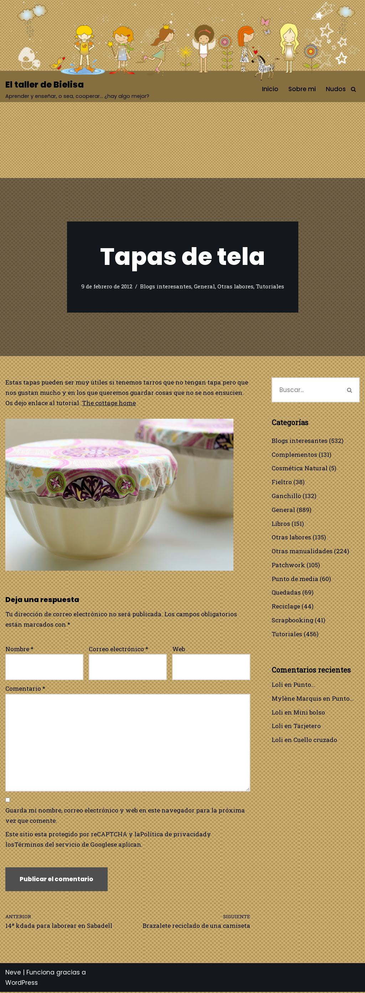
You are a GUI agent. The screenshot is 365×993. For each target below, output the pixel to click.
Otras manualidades (302, 551)
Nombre (19, 649)
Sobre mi (302, 89)
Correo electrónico (118, 649)
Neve (13, 973)
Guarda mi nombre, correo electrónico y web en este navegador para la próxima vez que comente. (125, 816)
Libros (281, 523)
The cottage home (109, 403)
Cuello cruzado (315, 741)
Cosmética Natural (300, 468)
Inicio (270, 89)
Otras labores (235, 286)
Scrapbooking (293, 621)
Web (178, 649)
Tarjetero (307, 727)
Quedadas (286, 593)
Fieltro (282, 482)
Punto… (304, 685)
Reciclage (286, 607)
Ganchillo (286, 496)
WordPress (21, 983)
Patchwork (288, 565)
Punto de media (295, 579)
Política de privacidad (173, 835)
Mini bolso (309, 713)
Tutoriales (270, 286)
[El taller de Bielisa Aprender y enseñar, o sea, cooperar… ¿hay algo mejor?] (77, 89)
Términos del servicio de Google (62, 845)
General (204, 286)
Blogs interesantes (165, 286)
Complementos (294, 454)
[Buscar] (353, 89)
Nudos (336, 89)
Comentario (25, 689)
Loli (277, 685)
